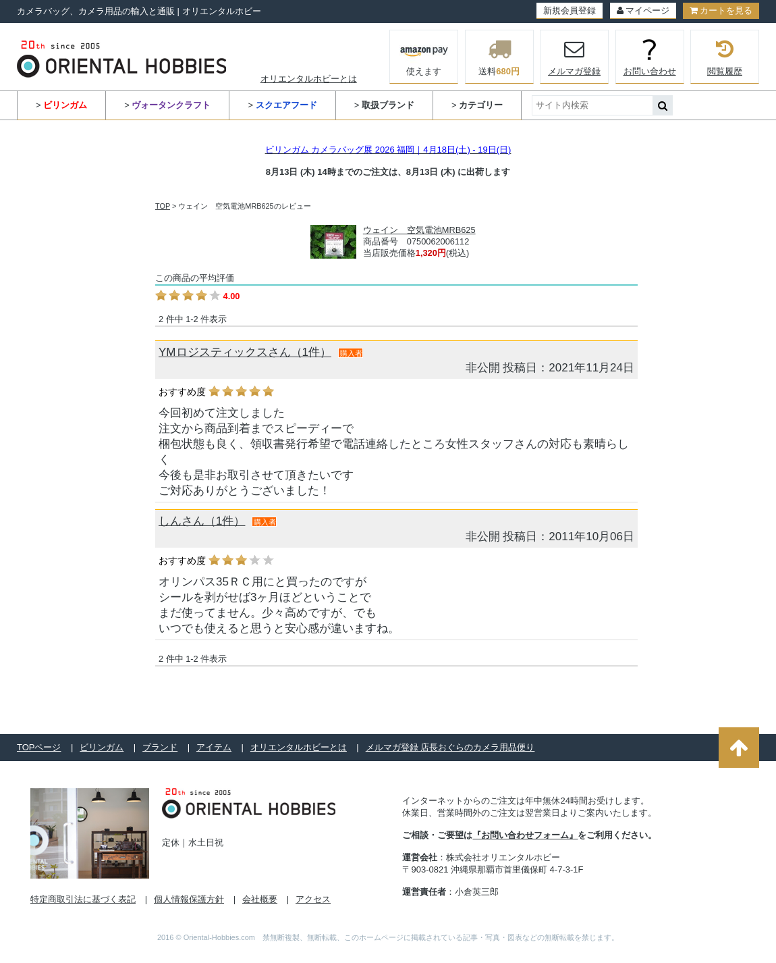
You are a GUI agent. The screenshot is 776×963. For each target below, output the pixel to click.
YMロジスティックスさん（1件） (245, 352)
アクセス (313, 899)
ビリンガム (101, 747)
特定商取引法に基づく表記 (83, 899)
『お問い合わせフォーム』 (525, 835)
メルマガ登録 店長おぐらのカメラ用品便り (450, 747)
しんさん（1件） (202, 521)
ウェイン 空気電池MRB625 (419, 230)
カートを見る (721, 10)
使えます (424, 55)
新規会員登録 (569, 10)
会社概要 (259, 899)
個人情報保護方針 (189, 899)
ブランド (159, 747)
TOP (162, 206)
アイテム (213, 747)
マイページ (643, 10)
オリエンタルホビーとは (308, 79)
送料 (499, 56)
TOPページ (39, 747)
